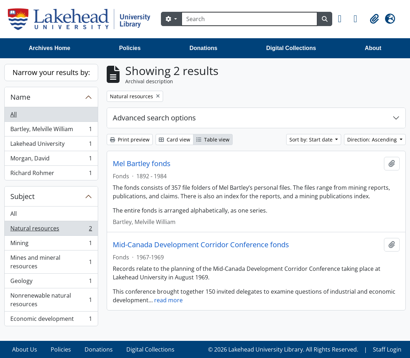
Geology (51, 282)
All (13, 114)
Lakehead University (51, 145)
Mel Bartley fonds (142, 163)
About (373, 48)
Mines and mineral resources (51, 262)
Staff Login (387, 349)
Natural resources (51, 230)
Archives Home (49, 48)
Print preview (130, 139)
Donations (203, 48)
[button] (343, 19)
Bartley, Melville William (51, 130)
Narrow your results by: (51, 72)
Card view (174, 139)
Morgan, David (51, 160)
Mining (51, 244)
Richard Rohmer (51, 174)
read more (168, 300)
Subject (22, 196)
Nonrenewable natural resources (51, 300)
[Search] (249, 19)
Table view (212, 139)
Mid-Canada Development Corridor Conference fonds (201, 244)
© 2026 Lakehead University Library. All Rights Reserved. (283, 349)
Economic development (51, 320)
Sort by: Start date (311, 139)
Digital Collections (291, 48)
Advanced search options (154, 118)
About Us (24, 349)
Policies (130, 48)
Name (20, 97)
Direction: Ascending (372, 139)
